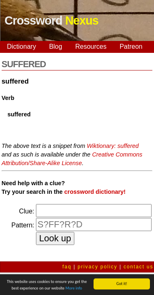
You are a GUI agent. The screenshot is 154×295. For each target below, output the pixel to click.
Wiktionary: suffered (113, 146)
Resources (90, 46)
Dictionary (21, 46)
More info (73, 288)
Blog (55, 46)
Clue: (26, 211)
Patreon (131, 46)
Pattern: (22, 225)
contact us (139, 267)
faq (66, 267)
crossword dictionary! (94, 191)
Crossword (51, 20)
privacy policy (97, 267)
